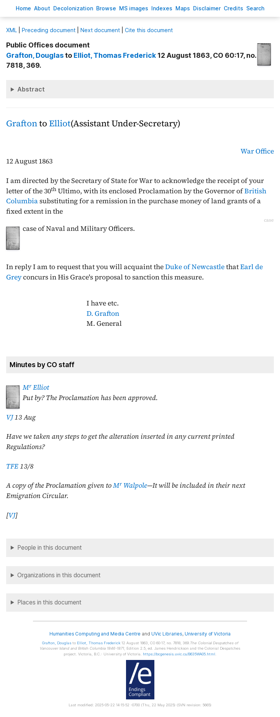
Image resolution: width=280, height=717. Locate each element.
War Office (257, 151)
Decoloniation (73, 8)
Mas (182, 8)
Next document (100, 30)
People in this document (49, 547)
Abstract (31, 89)
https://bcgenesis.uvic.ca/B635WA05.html (179, 654)
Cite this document (149, 30)
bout (42, 8)
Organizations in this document (59, 575)
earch (255, 8)
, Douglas (35, 55)
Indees (161, 8)
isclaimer (207, 8)
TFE (12, 466)
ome (23, 8)
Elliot (59, 123)
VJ (9, 417)
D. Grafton (103, 313)
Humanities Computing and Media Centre (95, 634)
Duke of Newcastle (194, 266)
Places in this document (49, 602)
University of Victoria (208, 634)
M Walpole (130, 485)
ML (11, 30)
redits (233, 8)
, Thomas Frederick (115, 55)
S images (133, 8)
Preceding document (48, 30)
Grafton (21, 123)
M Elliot (36, 387)
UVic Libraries (166, 634)
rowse (106, 8)
